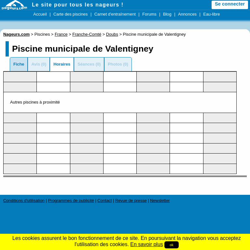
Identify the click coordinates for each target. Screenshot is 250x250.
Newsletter (160, 200)
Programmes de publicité (71, 200)
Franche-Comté (86, 34)
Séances (85, 64)
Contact (104, 200)
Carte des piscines (70, 14)
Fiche (18, 64)
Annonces (187, 14)
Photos (115, 64)
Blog (167, 14)
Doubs (112, 34)
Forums (149, 14)
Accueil (40, 14)
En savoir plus (146, 244)
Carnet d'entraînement (115, 14)
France (61, 34)
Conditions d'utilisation (24, 200)
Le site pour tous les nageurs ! (78, 4)
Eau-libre (211, 14)
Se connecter (230, 3)
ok (172, 245)
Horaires (61, 64)
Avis (35, 64)
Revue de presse (131, 200)
